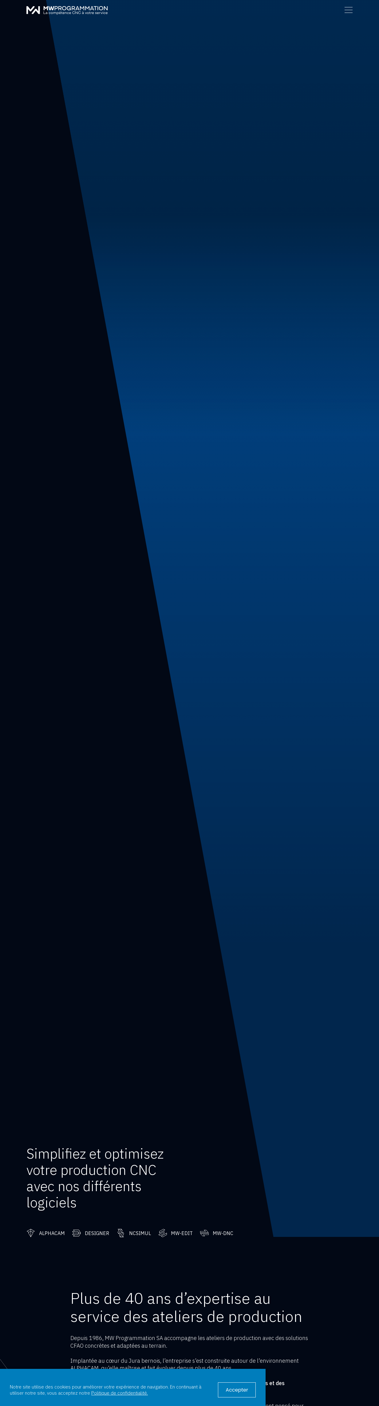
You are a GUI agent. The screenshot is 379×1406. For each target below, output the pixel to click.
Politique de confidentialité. (119, 1393)
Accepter (237, 1389)
